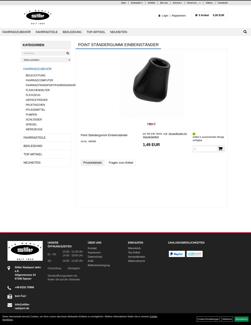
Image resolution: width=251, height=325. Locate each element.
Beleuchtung (35, 75)
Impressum (94, 252)
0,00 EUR (209, 15)
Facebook (223, 3)
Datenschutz (95, 256)
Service (177, 3)
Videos (209, 3)
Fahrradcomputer (39, 80)
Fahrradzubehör (16, 32)
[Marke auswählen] (46, 60)
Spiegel (31, 124)
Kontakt (92, 248)
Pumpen (31, 114)
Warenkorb (134, 248)
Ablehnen (227, 319)
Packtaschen (35, 104)
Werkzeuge (34, 129)
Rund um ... (193, 3)
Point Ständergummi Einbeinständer (104, 135)
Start (123, 3)
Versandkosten (136, 256)
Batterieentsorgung (99, 265)
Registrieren (179, 15)
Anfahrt (151, 3)
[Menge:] (205, 148)
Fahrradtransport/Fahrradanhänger (48, 85)
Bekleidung (72, 32)
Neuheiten (118, 32)
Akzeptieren (242, 319)
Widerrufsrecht (136, 261)
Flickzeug (33, 95)
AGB (90, 261)
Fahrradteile (47, 32)
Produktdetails (92, 162)
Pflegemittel (35, 109)
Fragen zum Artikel (121, 162)
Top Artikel (96, 32)
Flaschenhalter (38, 90)
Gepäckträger (36, 100)
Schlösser (34, 119)
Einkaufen (137, 3)
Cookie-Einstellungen (208, 319)
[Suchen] (245, 31)
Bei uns (164, 3)
